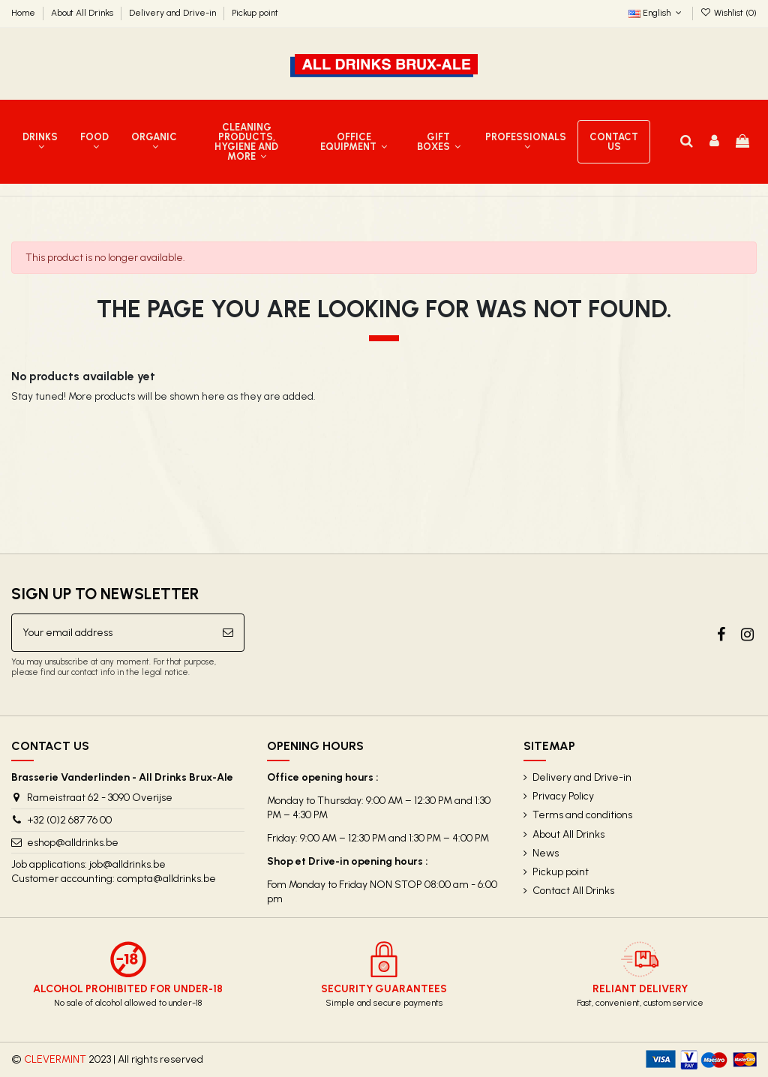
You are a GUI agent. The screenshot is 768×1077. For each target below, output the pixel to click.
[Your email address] (112, 632)
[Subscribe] (228, 632)
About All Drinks (83, 13)
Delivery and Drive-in (173, 13)
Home (24, 13)
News (545, 853)
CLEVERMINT (55, 1059)
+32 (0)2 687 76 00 (69, 820)
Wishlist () (728, 13)
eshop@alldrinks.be (72, 842)
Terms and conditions (582, 814)
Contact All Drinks (573, 890)
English (656, 13)
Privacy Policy (563, 796)
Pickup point (255, 13)
